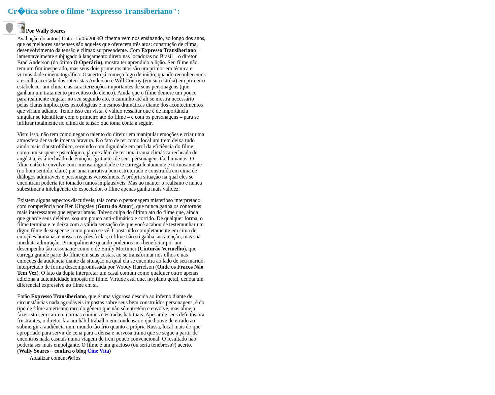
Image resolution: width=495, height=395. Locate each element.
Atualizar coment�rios (55, 358)
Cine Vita (98, 351)
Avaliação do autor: (38, 38)
